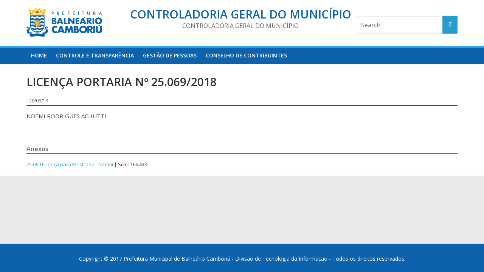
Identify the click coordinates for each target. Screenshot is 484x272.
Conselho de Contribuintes (246, 55)
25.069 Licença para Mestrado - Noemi (69, 164)
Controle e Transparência (95, 55)
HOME (39, 55)
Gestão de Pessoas (170, 55)
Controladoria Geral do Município (240, 14)
